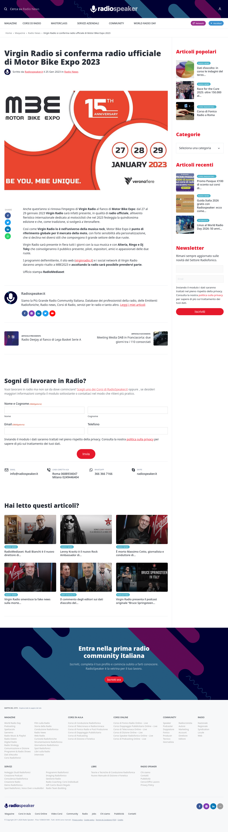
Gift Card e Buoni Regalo (58, 785)
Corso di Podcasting (78, 735)
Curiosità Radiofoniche (45, 738)
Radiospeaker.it (34, 71)
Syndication (203, 729)
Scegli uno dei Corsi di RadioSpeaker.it (102, 389)
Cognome (93, 416)
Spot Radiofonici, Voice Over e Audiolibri (24, 788)
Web (200, 735)
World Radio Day (145, 23)
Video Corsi (56, 813)
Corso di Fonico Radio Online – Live (130, 723)
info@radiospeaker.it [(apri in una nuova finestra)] (24, 474)
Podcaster (168, 726)
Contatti (145, 775)
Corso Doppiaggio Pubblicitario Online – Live (135, 726)
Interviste (203, 220)
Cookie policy (89, 820)
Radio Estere (10, 738)
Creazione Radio (12, 781)
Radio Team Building (56, 788)
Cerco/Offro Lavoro (150, 781)
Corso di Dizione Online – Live (128, 732)
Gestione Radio (53, 778)
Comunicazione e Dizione (16, 748)
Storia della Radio (43, 726)
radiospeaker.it (147, 474)
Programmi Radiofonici (57, 772)
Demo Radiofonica (13, 785)
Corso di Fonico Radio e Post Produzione (88, 729)
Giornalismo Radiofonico (46, 745)
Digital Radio (10, 742)
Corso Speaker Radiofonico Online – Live (133, 735)
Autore (182, 726)
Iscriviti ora (114, 679)
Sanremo (8, 732)
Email (14, 424)
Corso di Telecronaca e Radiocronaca (86, 726)
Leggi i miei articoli (132, 305)
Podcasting (123, 595)
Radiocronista (185, 723)
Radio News (34, 33)
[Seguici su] (220, 806)
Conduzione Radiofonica (46, 729)
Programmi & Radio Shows (17, 751)
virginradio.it (84, 260)
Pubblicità (145, 778)
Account (183, 732)
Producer (167, 735)
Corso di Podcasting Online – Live (129, 738)
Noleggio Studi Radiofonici (17, 772)
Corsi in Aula (24, 813)
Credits (120, 820)
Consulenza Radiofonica (16, 778)
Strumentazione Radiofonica (48, 742)
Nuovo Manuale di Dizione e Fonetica (109, 775)
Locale (201, 732)
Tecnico (166, 738)
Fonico (166, 732)
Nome (7, 416)
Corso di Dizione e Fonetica (81, 738)
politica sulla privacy (140, 439)
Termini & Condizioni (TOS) (106, 820)
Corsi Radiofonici (207, 107)
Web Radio (39, 735)
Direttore (183, 735)
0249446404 (70, 477)
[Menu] (220, 9)
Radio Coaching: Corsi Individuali (62, 781)
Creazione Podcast (13, 775)
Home (9, 33)
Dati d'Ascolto (68, 595)
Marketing (184, 729)
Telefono (93, 424)
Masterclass (59, 23)
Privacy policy (77, 820)
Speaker (167, 723)
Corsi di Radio (32, 23)
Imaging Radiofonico (56, 775)
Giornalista (168, 742)
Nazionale (203, 723)
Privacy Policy (147, 785)
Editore (182, 738)
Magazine (10, 23)
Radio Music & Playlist (15, 735)
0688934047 (69, 474)
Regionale (203, 726)
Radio (85, 813)
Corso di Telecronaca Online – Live (130, 729)
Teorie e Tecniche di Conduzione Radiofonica (113, 772)
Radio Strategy (11, 745)
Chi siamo (145, 772)
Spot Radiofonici (42, 748)
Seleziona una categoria (200, 148)
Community (116, 23)
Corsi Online (41, 813)
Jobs (94, 813)
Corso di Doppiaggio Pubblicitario (84, 732)
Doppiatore (168, 729)
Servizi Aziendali (88, 23)
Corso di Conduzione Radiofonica (84, 723)
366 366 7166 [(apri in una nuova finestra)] (103, 474)
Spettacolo (9, 729)
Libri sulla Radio (42, 751)
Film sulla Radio (42, 723)
